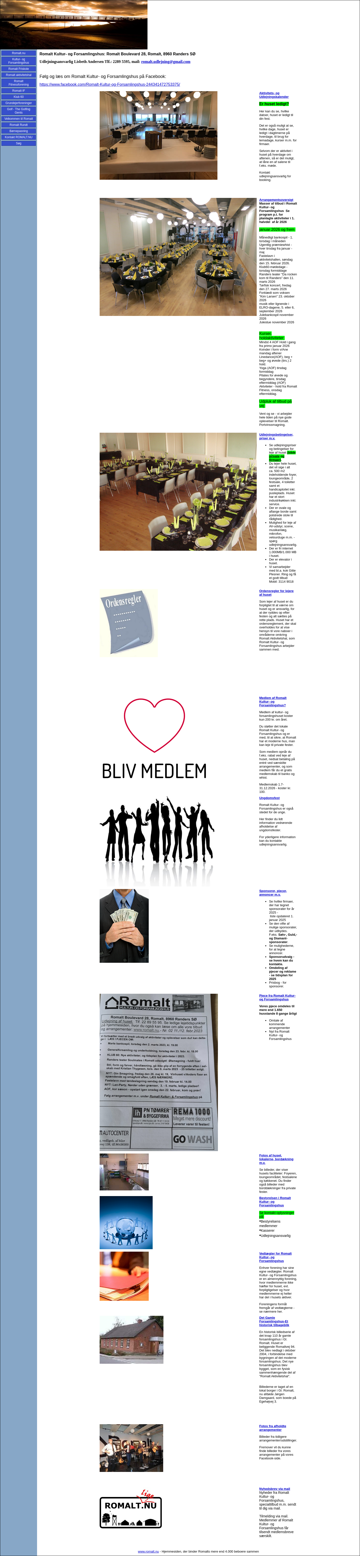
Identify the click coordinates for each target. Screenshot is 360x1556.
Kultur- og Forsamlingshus (18, 61)
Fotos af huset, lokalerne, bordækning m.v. (276, 1159)
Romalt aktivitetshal (18, 75)
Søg (18, 143)
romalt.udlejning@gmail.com (165, 61)
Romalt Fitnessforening (19, 82)
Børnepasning (19, 131)
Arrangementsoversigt (276, 200)
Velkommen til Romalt (18, 118)
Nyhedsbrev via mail (274, 1489)
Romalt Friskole (18, 69)
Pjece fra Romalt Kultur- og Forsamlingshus (277, 997)
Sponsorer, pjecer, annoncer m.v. (273, 892)
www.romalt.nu (148, 1551)
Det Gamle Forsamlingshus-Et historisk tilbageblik (274, 1321)
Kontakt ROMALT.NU (18, 137)
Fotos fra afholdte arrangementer (272, 1428)
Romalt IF (18, 90)
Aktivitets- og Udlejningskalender (274, 95)
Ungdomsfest (269, 798)
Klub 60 (19, 97)
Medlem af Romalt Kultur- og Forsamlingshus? (272, 701)
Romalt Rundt (18, 125)
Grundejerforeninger (18, 103)
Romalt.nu (19, 53)
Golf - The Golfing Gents (18, 110)
